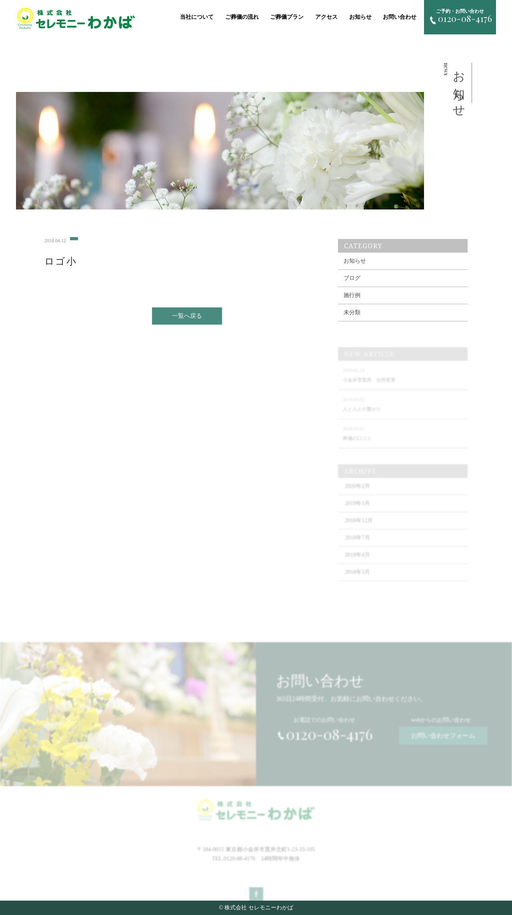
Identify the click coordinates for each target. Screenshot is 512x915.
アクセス (326, 17)
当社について (197, 17)
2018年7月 (357, 549)
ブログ (352, 290)
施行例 (352, 307)
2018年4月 (357, 566)
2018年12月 (359, 532)
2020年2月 (357, 497)
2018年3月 (357, 583)
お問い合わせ (399, 17)
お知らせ (360, 17)
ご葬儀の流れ (242, 17)
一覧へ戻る (187, 322)
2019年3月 (357, 515)
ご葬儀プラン (287, 17)
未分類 (352, 324)
